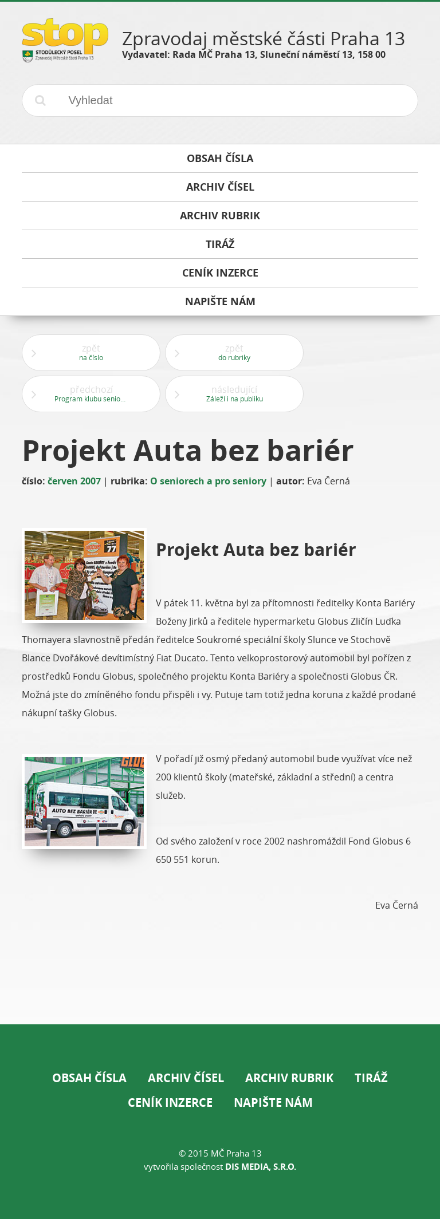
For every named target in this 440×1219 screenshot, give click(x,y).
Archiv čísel (186, 1078)
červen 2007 (74, 481)
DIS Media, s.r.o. (260, 1167)
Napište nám (273, 1102)
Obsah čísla (89, 1078)
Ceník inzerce (170, 1102)
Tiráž (371, 1078)
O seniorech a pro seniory (208, 481)
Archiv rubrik (289, 1078)
